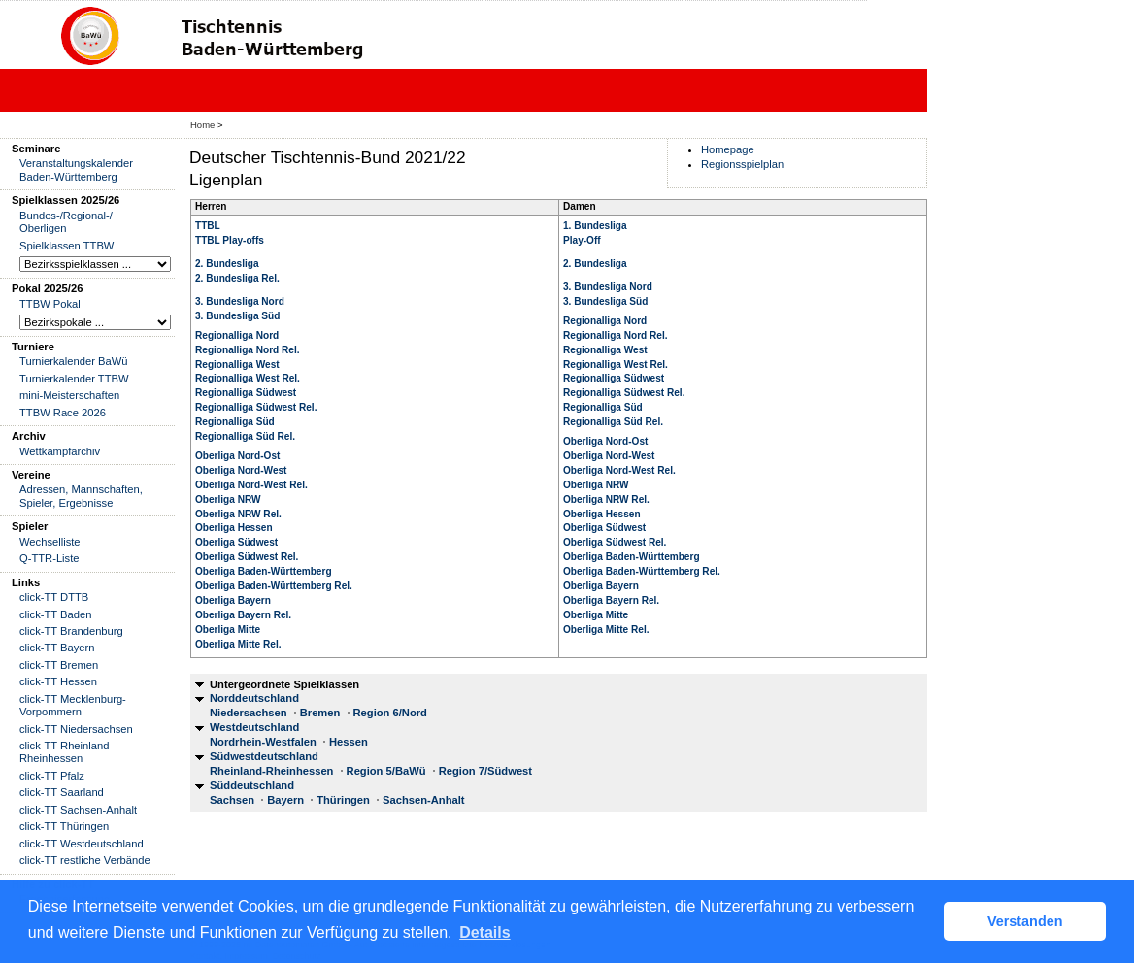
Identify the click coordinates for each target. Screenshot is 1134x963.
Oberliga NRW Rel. (238, 514)
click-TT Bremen (58, 665)
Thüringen (343, 800)
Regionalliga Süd (235, 421)
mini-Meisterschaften (69, 395)
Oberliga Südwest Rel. (246, 556)
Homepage (727, 149)
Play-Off (582, 240)
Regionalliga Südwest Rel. (256, 407)
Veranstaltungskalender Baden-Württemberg (76, 169)
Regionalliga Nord (237, 335)
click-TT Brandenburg (71, 631)
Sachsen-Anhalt (424, 800)
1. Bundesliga (595, 225)
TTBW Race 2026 (62, 412)
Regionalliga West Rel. (247, 378)
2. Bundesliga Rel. (237, 278)
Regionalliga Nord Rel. (247, 350)
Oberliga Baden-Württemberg (263, 571)
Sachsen (232, 800)
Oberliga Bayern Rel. (243, 615)
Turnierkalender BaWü (73, 361)
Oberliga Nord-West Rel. (251, 485)
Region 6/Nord (390, 712)
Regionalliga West (237, 364)
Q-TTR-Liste (49, 558)
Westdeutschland (254, 727)
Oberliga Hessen (234, 527)
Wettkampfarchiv (59, 451)
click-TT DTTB (53, 597)
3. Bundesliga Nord (239, 301)
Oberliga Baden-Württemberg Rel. (273, 586)
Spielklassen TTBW (66, 245)
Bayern (285, 800)
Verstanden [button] (1025, 921)
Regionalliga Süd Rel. (245, 436)
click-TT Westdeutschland (81, 843)
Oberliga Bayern (233, 600)
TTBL (207, 225)
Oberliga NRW (228, 499)
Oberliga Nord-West (240, 470)
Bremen (320, 712)
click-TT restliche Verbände (84, 860)
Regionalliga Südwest (245, 392)
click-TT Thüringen (64, 826)
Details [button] (484, 932)
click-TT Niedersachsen (76, 729)
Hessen (348, 741)
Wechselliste (50, 542)
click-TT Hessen (58, 681)
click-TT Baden (55, 614)
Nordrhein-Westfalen (263, 741)
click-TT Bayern (57, 647)
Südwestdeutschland (264, 756)
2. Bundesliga (227, 263)
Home (202, 124)
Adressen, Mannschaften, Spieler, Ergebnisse (81, 495)
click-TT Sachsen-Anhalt (78, 809)
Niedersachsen (248, 712)
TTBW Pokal (50, 304)
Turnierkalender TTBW (74, 378)
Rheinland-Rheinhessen (271, 771)
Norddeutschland (254, 698)
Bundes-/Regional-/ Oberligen (66, 222)
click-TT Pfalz (51, 775)
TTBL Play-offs (229, 240)
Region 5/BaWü (386, 771)
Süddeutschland (252, 785)
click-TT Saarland (61, 792)
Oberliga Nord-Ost (237, 455)
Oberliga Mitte (227, 629)
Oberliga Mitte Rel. (238, 644)
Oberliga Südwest (236, 542)
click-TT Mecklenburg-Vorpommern (72, 705)
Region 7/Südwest (485, 771)
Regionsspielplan (742, 164)
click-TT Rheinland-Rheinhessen (66, 752)
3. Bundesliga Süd (237, 316)
